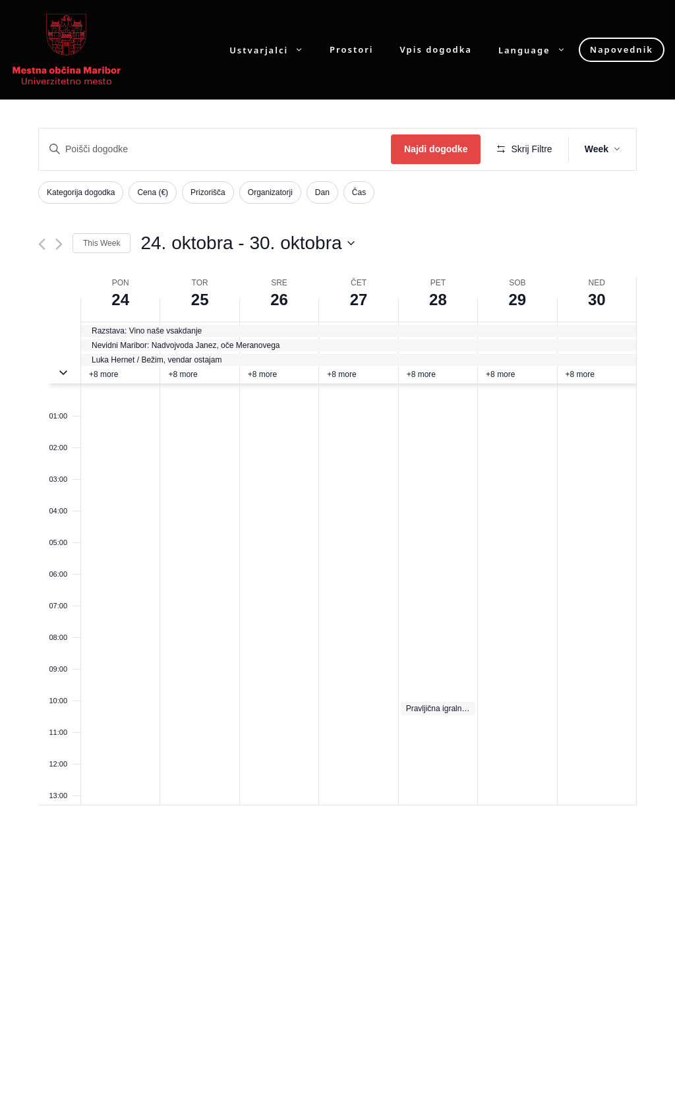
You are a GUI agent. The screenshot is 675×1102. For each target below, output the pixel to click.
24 (120, 299)
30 (597, 299)
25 (200, 299)
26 (279, 299)
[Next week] (59, 244)
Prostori (351, 49)
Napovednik (621, 49)
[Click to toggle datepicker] (247, 243)
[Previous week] (41, 244)
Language (538, 50)
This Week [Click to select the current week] (101, 243)
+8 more (103, 374)
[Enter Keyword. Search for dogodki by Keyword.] (215, 149)
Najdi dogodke (435, 149)
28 (438, 299)
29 (517, 299)
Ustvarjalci (272, 50)
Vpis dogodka (436, 49)
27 (359, 299)
